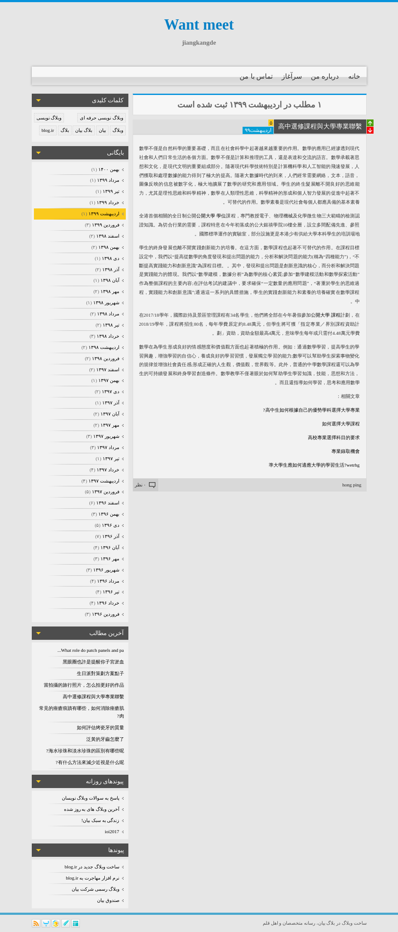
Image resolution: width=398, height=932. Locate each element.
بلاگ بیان (83, 130)
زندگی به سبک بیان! (100, 820)
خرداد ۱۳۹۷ (107, 469)
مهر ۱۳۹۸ (109, 291)
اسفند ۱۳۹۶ (107, 502)
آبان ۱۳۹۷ (109, 413)
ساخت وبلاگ (354, 923)
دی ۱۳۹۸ (109, 258)
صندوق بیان (108, 900)
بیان (102, 130)
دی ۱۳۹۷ (109, 391)
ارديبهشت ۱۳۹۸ (103, 347)
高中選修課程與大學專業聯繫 (93, 696)
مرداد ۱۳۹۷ (107, 447)
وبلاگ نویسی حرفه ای (101, 117)
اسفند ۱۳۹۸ (107, 235)
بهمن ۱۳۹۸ (108, 247)
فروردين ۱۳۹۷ (105, 491)
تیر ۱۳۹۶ (110, 591)
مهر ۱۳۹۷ (109, 425)
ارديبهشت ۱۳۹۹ (103, 213)
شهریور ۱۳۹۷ (105, 436)
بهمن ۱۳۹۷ (108, 380)
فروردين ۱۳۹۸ (105, 358)
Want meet (199, 24)
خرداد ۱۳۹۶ (107, 602)
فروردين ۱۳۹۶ (105, 614)
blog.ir (48, 130)
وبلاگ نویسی (49, 117)
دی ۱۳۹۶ (109, 525)
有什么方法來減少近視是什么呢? (90, 762)
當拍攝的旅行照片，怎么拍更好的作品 (84, 685)
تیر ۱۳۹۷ (110, 458)
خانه (354, 76)
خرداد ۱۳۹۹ (107, 202)
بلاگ (65, 130)
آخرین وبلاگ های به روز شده (91, 809)
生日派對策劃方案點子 (100, 673)
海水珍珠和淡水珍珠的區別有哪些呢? (85, 750)
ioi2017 (112, 831)
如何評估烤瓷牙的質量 (100, 727)
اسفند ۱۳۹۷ (107, 369)
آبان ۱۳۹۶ (109, 547)
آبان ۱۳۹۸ (109, 280)
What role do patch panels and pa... (91, 650)
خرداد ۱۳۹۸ (107, 336)
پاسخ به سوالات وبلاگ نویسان (90, 798)
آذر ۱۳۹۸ (110, 269)
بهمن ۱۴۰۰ (108, 169)
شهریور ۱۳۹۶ (105, 569)
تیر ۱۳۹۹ (110, 191)
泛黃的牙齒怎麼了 (105, 739)
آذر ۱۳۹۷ (110, 402)
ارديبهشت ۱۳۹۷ (103, 480)
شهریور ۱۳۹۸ (105, 302)
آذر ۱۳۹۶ (110, 536)
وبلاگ (117, 130)
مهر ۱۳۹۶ (109, 558)
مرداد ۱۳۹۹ (107, 180)
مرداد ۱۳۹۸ (107, 313)
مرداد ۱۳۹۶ (107, 581)
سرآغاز (292, 76)
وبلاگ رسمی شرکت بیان (95, 889)
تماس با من (256, 76)
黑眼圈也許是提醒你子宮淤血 (93, 661)
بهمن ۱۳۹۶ (108, 513)
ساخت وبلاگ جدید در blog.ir (91, 866)
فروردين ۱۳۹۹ (105, 224)
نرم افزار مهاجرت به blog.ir (92, 877)
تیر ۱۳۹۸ (110, 324)
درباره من (325, 76)
